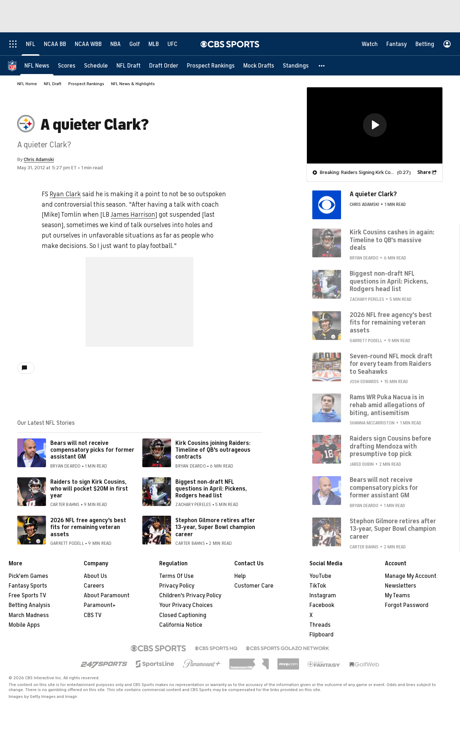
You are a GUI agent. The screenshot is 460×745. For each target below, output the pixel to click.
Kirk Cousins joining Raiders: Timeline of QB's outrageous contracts (212, 450)
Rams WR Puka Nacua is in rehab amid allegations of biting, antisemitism (387, 405)
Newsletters (400, 585)
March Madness (29, 615)
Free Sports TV (27, 595)
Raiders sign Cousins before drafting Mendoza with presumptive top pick (390, 446)
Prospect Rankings (86, 83)
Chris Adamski (39, 159)
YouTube (320, 576)
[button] (322, 65)
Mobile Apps (24, 625)
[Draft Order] (164, 65)
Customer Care (253, 585)
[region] (374, 125)
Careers (94, 585)
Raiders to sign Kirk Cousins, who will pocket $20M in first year (89, 488)
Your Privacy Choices (186, 605)
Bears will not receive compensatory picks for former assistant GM (92, 450)
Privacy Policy (176, 585)
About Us (95, 576)
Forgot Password (406, 605)
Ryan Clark (65, 194)
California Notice (180, 625)
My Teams (397, 595)
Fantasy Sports (28, 585)
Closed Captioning (182, 615)
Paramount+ (100, 605)
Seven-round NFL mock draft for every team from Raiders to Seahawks (391, 364)
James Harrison (133, 215)
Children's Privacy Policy (190, 595)
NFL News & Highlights (133, 83)
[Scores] (67, 65)
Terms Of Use (176, 576)
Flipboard (321, 634)
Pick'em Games (28, 576)
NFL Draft (52, 83)
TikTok (317, 585)
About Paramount (106, 595)
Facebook (321, 605)
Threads (320, 625)
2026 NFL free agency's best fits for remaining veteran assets (88, 527)
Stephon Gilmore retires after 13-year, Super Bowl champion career (215, 527)
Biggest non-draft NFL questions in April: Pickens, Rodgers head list (211, 488)
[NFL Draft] (128, 65)
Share (424, 172)
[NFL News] (37, 65)
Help (240, 576)
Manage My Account (410, 576)
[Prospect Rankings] (211, 65)
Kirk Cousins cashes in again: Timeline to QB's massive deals (392, 240)
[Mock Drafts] (259, 65)
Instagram (322, 595)
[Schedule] (96, 65)
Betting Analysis (29, 605)
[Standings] (296, 65)
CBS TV (93, 615)
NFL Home (27, 83)
